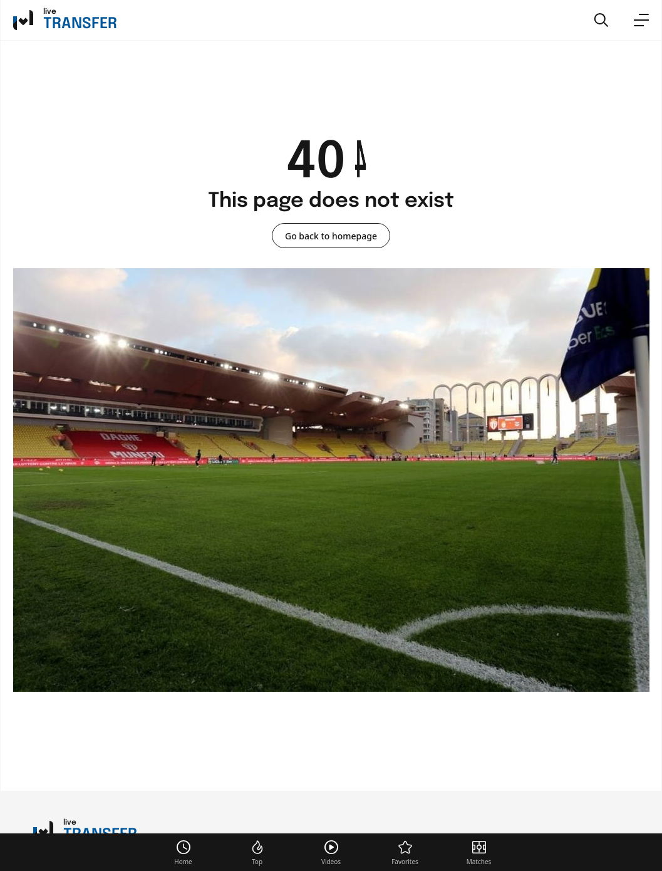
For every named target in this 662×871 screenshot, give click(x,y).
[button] (601, 20)
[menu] (641, 20)
